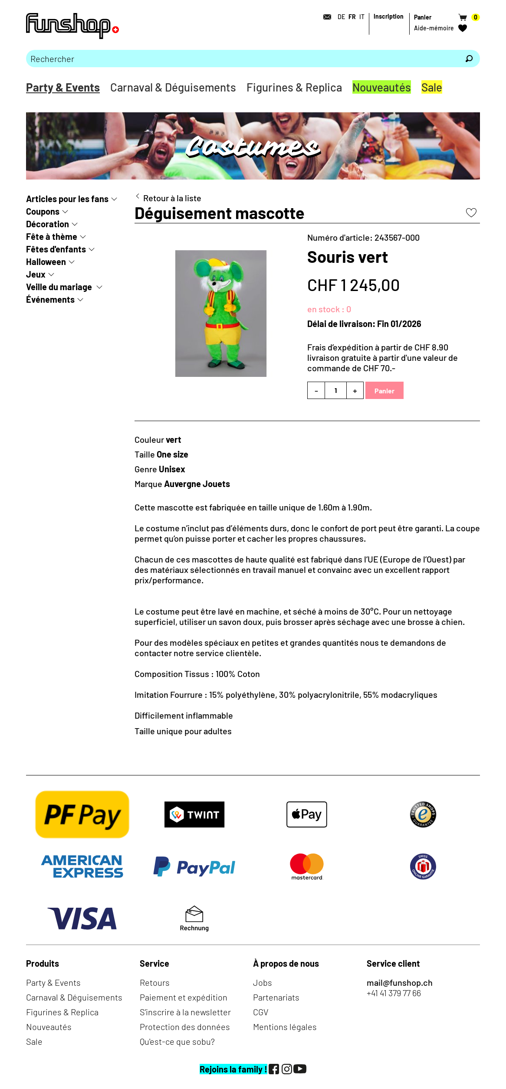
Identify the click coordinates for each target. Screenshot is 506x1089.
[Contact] (324, 17)
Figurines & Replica (294, 87)
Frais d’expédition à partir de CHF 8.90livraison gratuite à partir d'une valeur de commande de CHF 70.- (382, 357)
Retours (155, 982)
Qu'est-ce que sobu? (177, 1041)
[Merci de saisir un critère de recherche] (242, 58)
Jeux (36, 274)
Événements (50, 299)
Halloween (46, 261)
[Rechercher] (469, 58)
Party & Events (63, 87)
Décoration (47, 224)
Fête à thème (51, 236)
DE (341, 16)
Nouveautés (381, 87)
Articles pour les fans (67, 198)
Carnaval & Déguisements (173, 87)
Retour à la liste (172, 198)
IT (362, 16)
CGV (261, 1012)
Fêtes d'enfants (56, 249)
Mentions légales (285, 1026)
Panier (384, 390)
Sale (431, 87)
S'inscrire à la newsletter (185, 1012)
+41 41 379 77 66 (394, 993)
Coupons (42, 211)
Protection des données (185, 1026)
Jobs (262, 982)
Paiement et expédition (183, 997)
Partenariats (276, 997)
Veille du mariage (60, 286)
